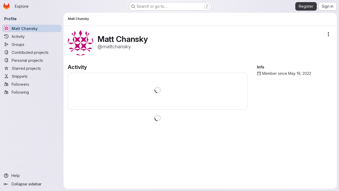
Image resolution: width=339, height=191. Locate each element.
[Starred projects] (31, 68)
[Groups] (31, 44)
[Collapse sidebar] (31, 184)
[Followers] (31, 84)
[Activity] (31, 36)
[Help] (31, 175)
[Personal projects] (31, 60)
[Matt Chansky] (31, 28)
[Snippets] (31, 76)
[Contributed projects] (31, 52)
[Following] (31, 92)
